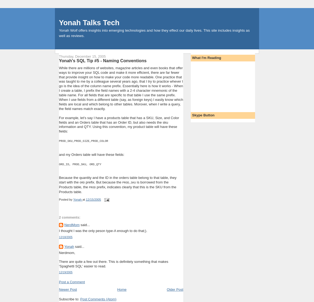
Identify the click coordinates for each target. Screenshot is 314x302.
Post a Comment (72, 280)
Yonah (69, 245)
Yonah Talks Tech (89, 23)
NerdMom (72, 223)
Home (122, 288)
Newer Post (68, 288)
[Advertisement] (216, 85)
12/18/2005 (66, 235)
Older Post (175, 288)
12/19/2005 (66, 270)
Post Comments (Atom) (98, 298)
